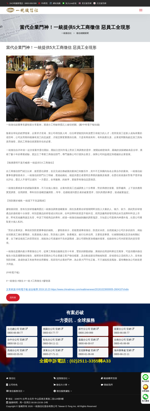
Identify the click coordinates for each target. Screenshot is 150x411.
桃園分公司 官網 (53, 329)
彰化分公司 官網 (53, 339)
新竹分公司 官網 (89, 329)
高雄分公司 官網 (17, 350)
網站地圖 (56, 3)
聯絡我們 (107, 384)
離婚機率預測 (109, 378)
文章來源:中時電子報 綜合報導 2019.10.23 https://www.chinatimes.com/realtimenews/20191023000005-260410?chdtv (67, 289)
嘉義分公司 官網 (89, 339)
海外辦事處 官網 (124, 350)
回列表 (13, 297)
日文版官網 (101, 3)
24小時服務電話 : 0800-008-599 (23, 3)
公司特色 (12, 384)
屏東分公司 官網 (53, 350)
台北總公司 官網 (17, 329)
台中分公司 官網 (17, 339)
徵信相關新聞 (82, 33)
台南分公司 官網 (124, 339)
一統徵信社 (66, 33)
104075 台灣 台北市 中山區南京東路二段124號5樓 (39, 399)
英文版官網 (86, 3)
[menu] (141, 10)
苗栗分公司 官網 (124, 329)
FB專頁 (44, 3)
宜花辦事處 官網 (89, 350)
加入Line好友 (71, 3)
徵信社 (11, 378)
